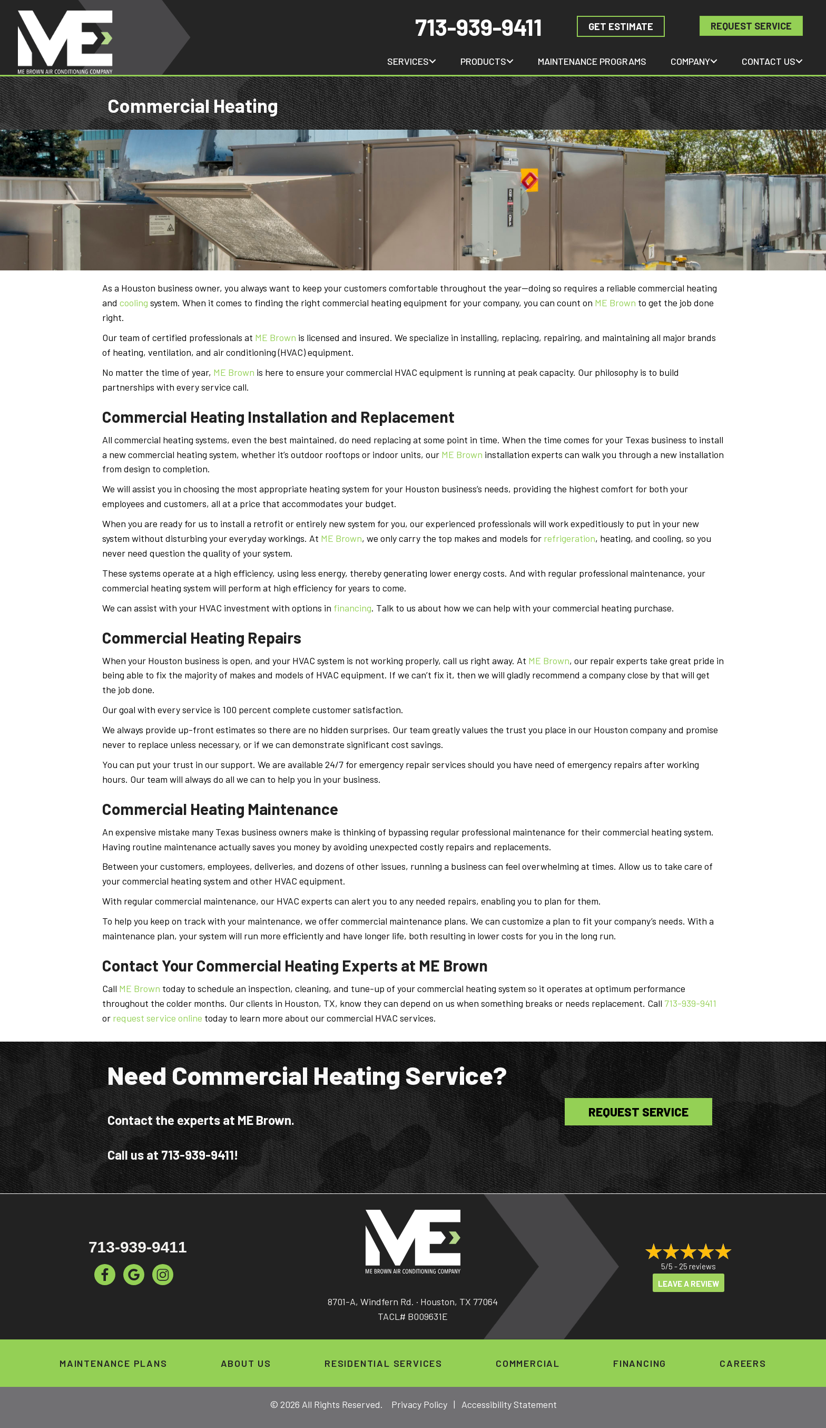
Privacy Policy (419, 1404)
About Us (246, 1363)
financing (352, 608)
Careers (743, 1363)
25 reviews (697, 1266)
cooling (134, 302)
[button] (432, 61)
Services (408, 61)
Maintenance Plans (114, 1363)
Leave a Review (688, 1283)
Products (483, 61)
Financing (639, 1363)
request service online (157, 1018)
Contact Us (768, 61)
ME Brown (615, 302)
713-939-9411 (478, 27)
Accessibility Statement (509, 1404)
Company (690, 61)
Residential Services (383, 1363)
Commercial (528, 1363)
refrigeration (569, 538)
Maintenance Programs (592, 61)
